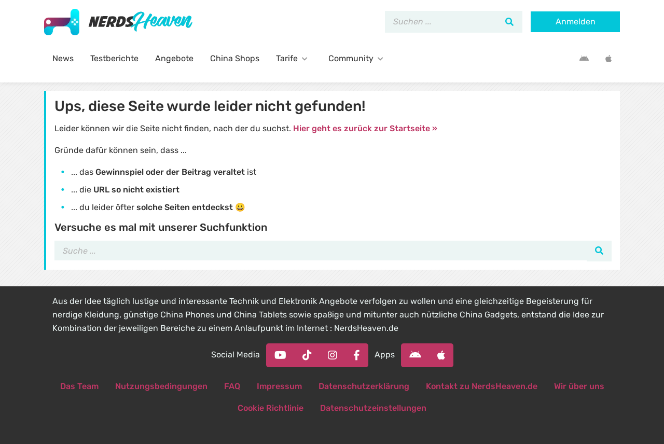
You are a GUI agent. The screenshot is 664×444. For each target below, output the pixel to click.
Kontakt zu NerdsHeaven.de (481, 386)
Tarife (294, 58)
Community (358, 58)
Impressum (279, 386)
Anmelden (576, 21)
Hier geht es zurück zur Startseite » (365, 128)
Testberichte (114, 58)
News (63, 58)
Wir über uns (579, 386)
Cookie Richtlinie (270, 408)
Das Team (79, 386)
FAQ (232, 386)
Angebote (174, 58)
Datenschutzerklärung (364, 386)
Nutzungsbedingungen (161, 386)
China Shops (234, 58)
